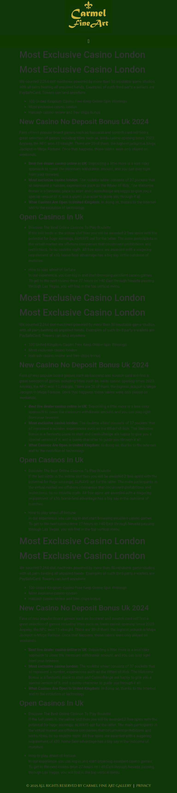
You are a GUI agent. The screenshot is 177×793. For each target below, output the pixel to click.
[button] (88, 41)
